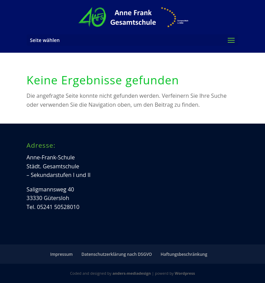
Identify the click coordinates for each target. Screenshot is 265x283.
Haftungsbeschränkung (183, 254)
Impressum (61, 254)
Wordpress (185, 273)
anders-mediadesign (131, 273)
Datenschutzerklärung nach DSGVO (116, 254)
